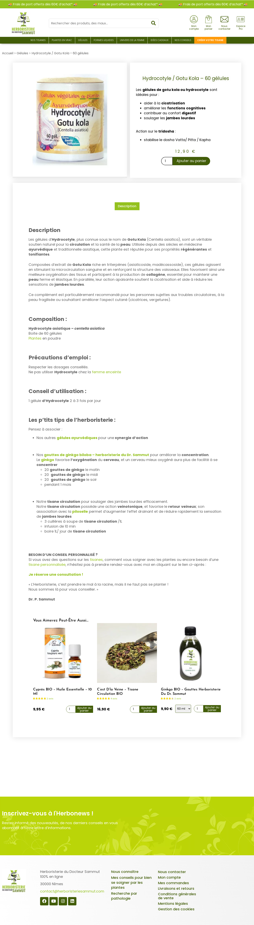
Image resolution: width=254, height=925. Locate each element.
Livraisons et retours (176, 887)
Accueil (7, 53)
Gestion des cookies (176, 908)
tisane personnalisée (47, 563)
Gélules (83, 40)
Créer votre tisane (210, 40)
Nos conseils (183, 40)
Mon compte (169, 876)
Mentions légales (173, 902)
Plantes (35, 337)
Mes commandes (173, 882)
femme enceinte (106, 371)
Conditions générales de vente (177, 895)
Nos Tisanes (38, 40)
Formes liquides (104, 40)
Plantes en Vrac (62, 40)
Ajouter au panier (191, 160)
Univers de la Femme (132, 40)
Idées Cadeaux (159, 40)
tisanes (96, 558)
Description (127, 206)
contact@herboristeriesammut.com (72, 890)
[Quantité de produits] (167, 161)
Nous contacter (172, 871)
